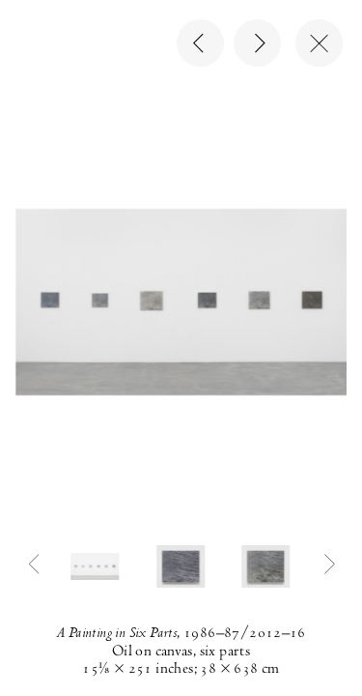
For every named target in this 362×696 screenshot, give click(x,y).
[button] (95, 566)
